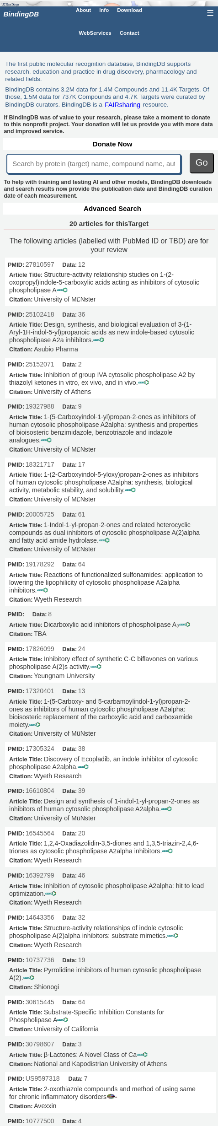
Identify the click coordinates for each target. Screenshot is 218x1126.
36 (81, 314)
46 (81, 875)
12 (81, 264)
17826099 (40, 648)
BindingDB (21, 14)
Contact (129, 32)
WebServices (95, 32)
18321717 (40, 464)
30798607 (40, 1044)
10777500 (40, 1121)
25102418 (40, 314)
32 (81, 917)
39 (81, 790)
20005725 (40, 514)
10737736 (40, 960)
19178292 (40, 564)
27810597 (40, 264)
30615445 (40, 1002)
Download (129, 10)
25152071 (40, 364)
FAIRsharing (122, 104)
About (83, 10)
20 (81, 833)
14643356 (40, 917)
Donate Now (113, 144)
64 (81, 564)
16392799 (40, 875)
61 (81, 514)
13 (81, 691)
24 (81, 648)
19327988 (40, 406)
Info (104, 10)
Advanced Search (112, 208)
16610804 (40, 790)
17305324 (40, 748)
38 (81, 748)
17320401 (40, 691)
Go (202, 162)
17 (81, 464)
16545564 (40, 833)
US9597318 (43, 1078)
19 (81, 960)
